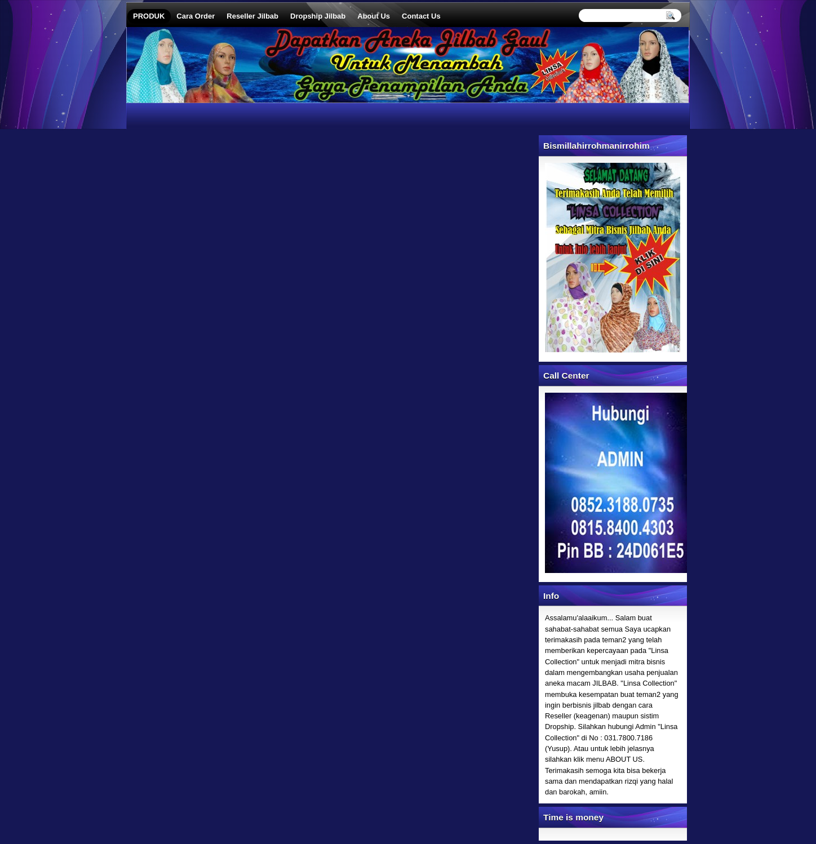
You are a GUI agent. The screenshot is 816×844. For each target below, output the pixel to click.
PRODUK (149, 16)
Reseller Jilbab (252, 16)
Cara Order (195, 16)
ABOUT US (624, 759)
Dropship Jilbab (317, 16)
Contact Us (421, 16)
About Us (373, 16)
